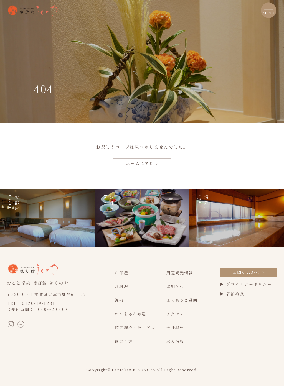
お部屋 (121, 272)
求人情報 (175, 341)
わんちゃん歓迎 (130, 313)
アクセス (175, 313)
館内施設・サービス (135, 327)
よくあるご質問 (182, 300)
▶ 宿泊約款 (232, 293)
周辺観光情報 (179, 272)
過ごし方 (124, 341)
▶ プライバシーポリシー (246, 284)
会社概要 (175, 327)
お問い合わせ (248, 272)
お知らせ (175, 286)
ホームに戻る (142, 163)
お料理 (121, 286)
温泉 (119, 300)
